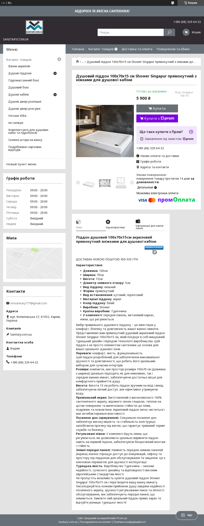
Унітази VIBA (17, 116)
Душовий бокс (18, 87)
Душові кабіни (18, 94)
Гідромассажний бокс (23, 80)
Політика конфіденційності (130, 522)
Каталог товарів (100, 49)
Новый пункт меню (21, 164)
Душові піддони (19, 73)
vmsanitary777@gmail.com (28, 303)
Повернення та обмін (173, 49)
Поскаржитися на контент (95, 522)
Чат (186, 515)
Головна (78, 49)
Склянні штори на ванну (25, 140)
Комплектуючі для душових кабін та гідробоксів (28, 131)
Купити (159, 108)
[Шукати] (169, 32)
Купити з (159, 118)
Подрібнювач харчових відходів (24, 148)
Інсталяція (15, 123)
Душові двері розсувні (24, 109)
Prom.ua (122, 518)
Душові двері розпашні (24, 101)
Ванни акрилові (19, 66)
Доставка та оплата (137, 49)
